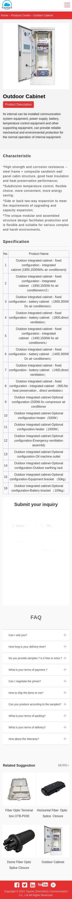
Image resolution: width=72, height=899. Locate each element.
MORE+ (63, 765)
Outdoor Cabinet (43, 15)
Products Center (20, 15)
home (4, 15)
